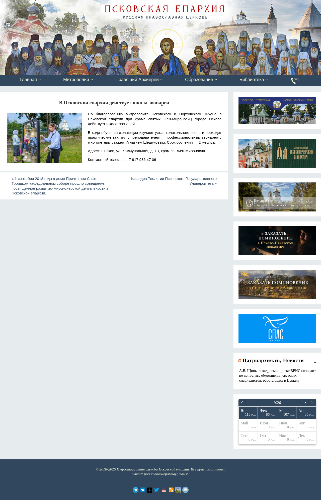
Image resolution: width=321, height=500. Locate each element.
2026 (277, 403)
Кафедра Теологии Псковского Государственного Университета (174, 181)
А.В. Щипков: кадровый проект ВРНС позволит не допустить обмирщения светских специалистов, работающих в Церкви (277, 375)
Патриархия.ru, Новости (273, 360)
